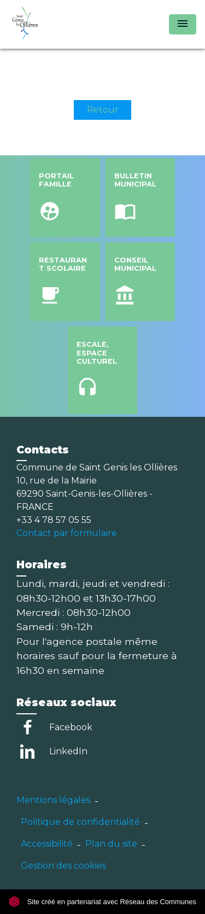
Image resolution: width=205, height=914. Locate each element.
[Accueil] (50, 24)
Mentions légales (53, 800)
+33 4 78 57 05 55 (53, 520)
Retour (103, 109)
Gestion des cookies (63, 865)
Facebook (70, 727)
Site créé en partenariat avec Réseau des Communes (102, 902)
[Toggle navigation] (182, 24)
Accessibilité (47, 844)
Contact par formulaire (66, 533)
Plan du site (111, 844)
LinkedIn (68, 751)
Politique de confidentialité (80, 822)
